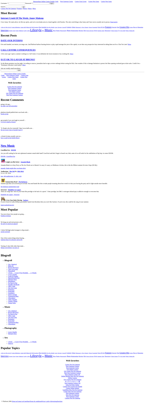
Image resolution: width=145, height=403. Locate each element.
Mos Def (12, 171)
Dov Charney (85, 27)
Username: (4, 3)
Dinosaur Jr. (79, 27)
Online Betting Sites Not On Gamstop (72, 376)
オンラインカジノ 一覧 (72, 381)
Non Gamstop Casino (66, 1)
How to (135, 27)
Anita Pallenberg (16, 27)
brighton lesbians (6, 216)
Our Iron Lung (12, 288)
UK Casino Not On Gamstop (72, 371)
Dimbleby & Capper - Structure (10, 194)
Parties (58, 30)
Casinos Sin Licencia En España (72, 386)
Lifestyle (36, 30)
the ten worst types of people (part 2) (12, 130)
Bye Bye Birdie (50, 27)
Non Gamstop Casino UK (72, 374)
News (54, 30)
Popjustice (11, 289)
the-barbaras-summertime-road (10, 186)
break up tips (4, 114)
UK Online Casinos (72, 369)
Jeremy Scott (12, 30)
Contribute (26, 401)
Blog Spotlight (42, 27)
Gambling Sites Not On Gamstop (72, 390)
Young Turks (12, 303)
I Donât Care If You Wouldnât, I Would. (22, 273)
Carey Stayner (58, 27)
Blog (34, 8)
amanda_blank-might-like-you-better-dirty (13, 168)
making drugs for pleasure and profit (11, 240)
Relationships (74, 30)
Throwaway (108, 30)
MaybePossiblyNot (14, 278)
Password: (29, 3)
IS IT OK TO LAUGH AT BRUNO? (18, 59)
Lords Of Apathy (13, 276)
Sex (85, 30)
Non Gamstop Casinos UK (72, 383)
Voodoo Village (12, 301)
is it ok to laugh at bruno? (8, 122)
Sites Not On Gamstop (72, 395)
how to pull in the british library (10, 138)
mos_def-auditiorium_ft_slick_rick (11, 176)
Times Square (114, 30)
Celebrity (69, 27)
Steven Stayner (90, 30)
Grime (131, 27)
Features (19, 8)
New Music (8, 145)
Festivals (114, 27)
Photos (25, 8)
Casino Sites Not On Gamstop (72, 391)
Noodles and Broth (13, 284)
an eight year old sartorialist (9, 106)
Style (95, 30)
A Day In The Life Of (6, 27)
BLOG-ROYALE (13, 267)
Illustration (140, 27)
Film (118, 27)
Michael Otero (12, 279)
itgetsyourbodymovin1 (7, 205)
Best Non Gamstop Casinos (72, 373)
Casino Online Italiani (72, 388)
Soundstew (11, 293)
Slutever (10, 343)
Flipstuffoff (11, 271)
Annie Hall (23, 27)
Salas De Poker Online (72, 385)
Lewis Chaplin (12, 274)
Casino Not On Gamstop (72, 364)
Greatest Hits (124, 27)
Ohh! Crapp (11, 286)
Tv (119, 30)
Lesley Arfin (26, 30)
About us (14, 401)
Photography (63, 30)
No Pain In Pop (12, 283)
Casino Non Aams (93, 1)
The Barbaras (22, 182)
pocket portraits (5, 232)
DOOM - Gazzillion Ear (8, 156)
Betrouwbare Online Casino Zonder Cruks (45, 1)
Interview (5, 30)
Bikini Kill (29, 27)
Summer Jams (100, 30)
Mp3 (43, 30)
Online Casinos (72, 378)
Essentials (94, 27)
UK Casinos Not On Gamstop (72, 379)
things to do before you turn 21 (10, 247)
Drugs (90, 27)
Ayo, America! (12, 264)
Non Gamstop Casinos (72, 366)
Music (30, 8)
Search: (3, 7)
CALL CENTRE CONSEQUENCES (18, 50)
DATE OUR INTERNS (12, 40)
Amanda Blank (25, 162)
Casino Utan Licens (80, 1)
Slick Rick (20, 171)
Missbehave (11, 281)
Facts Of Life (101, 27)
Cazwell (64, 27)
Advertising (53, 401)
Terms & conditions (36, 401)
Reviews (81, 30)
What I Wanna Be (130, 30)
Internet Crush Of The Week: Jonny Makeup (22, 18)
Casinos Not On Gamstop (8, 8)
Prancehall (11, 291)
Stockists (59, 401)
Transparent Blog (13, 296)
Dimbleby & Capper (14, 190)
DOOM (13, 150)
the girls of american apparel (9, 224)
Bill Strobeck (35, 27)
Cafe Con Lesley (13, 269)
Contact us (20, 401)
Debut (73, 27)
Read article (113, 22)
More (129, 44)
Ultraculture (11, 298)
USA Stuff (122, 30)
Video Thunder (12, 299)
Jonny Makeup (19, 30)
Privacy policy (46, 401)
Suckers (25, 200)
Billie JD (10, 266)
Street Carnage (12, 294)
